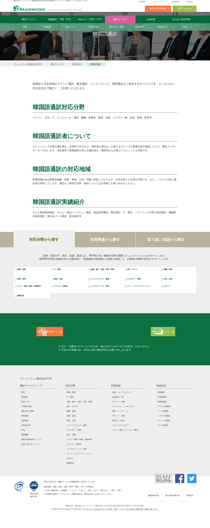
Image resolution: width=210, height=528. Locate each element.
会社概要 (142, 3)
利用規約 (189, 510)
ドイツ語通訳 (163, 426)
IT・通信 (59, 278)
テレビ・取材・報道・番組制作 (32, 296)
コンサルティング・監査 (104, 295)
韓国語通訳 (162, 417)
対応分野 (70, 400)
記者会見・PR (118, 412)
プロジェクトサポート (121, 440)
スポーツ (169, 295)
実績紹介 (48, 27)
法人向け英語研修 (181, 19)
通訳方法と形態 (116, 27)
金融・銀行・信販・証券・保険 (105, 279)
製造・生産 (61, 288)
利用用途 (116, 400)
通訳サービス (120, 19)
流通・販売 (24, 288)
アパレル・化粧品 (64, 295)
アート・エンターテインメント (142, 296)
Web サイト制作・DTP (90, 19)
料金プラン (70, 27)
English (190, 3)
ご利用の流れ (93, 27)
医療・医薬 (24, 278)
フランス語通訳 (164, 421)
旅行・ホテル (135, 278)
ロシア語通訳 (163, 440)
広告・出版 (170, 288)
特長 (25, 27)
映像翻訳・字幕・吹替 (59, 19)
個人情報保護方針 (172, 510)
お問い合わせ (184, 10)
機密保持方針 (153, 510)
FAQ (185, 27)
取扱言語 (77, 72)
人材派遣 (150, 19)
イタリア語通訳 (164, 431)
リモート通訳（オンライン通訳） (126, 445)
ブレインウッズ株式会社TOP (27, 72)
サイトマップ (158, 3)
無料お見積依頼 (158, 10)
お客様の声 (162, 27)
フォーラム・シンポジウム (123, 421)
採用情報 (175, 3)
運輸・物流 (170, 278)
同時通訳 (24, 431)
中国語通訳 (162, 412)
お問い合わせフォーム (30, 459)
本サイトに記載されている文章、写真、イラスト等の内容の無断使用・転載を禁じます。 (122, 524)
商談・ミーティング (120, 426)
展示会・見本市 (118, 435)
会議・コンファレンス (121, 407)
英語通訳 (161, 407)
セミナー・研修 (118, 417)
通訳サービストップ (31, 400)
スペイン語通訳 (164, 435)
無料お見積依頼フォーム (31, 454)
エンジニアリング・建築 (104, 288)
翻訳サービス (29, 19)
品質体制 (139, 27)
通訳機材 (24, 450)
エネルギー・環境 (137, 288)
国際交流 (23, 305)
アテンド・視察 (118, 431)
